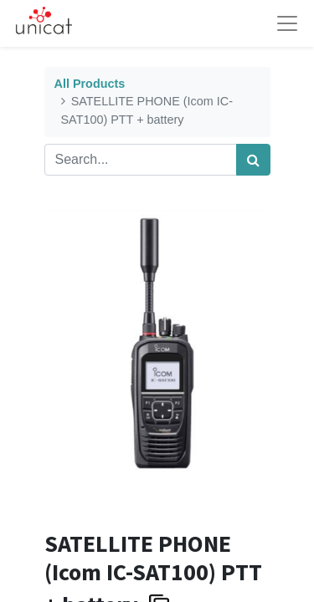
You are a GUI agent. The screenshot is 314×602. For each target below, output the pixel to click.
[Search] (253, 160)
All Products (90, 83)
